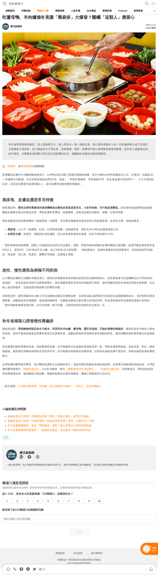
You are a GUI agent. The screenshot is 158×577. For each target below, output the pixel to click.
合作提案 (77, 553)
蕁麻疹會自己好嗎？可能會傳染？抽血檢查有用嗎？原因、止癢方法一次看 (51, 420)
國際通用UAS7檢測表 (80, 369)
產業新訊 (10, 10)
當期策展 (138, 10)
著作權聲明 (96, 553)
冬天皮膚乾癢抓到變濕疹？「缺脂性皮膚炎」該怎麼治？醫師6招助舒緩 (49, 430)
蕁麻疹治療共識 (110, 369)
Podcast (122, 10)
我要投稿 (60, 553)
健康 (6, 437)
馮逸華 (11, 166)
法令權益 (91, 10)
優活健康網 (27, 166)
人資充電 (75, 10)
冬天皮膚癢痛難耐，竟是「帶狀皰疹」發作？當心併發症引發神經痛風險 (50, 425)
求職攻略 (26, 10)
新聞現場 (107, 10)
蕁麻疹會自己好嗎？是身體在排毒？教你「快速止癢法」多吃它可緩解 (48, 416)
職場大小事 (43, 10)
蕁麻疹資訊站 (31, 369)
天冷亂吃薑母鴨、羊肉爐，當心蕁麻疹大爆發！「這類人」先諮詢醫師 (59, 386)
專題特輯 (59, 10)
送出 (79, 532)
